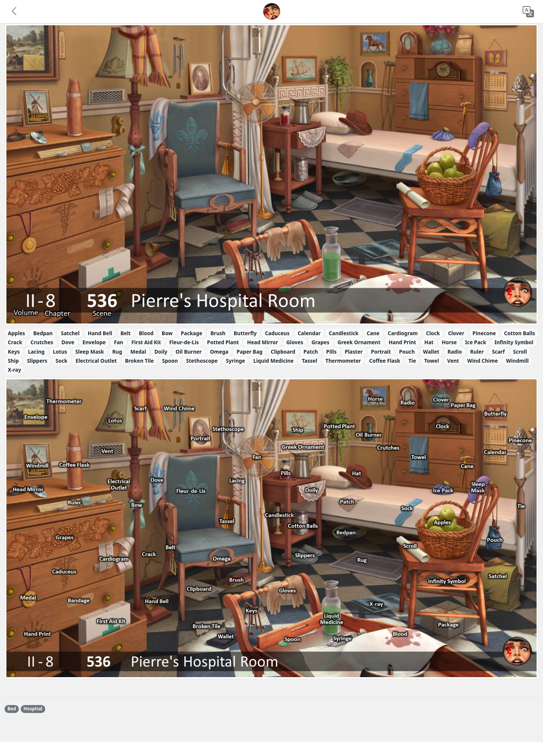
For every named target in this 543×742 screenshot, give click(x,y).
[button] (15, 12)
